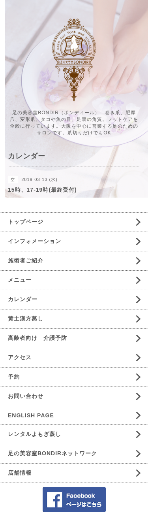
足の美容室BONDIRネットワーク (52, 453)
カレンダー (22, 299)
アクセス (20, 357)
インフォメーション (34, 241)
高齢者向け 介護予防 (37, 338)
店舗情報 (20, 473)
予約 (14, 376)
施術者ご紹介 (25, 260)
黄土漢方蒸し (25, 318)
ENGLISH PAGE (31, 415)
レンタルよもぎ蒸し (34, 434)
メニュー (20, 280)
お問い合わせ (25, 396)
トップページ (25, 222)
